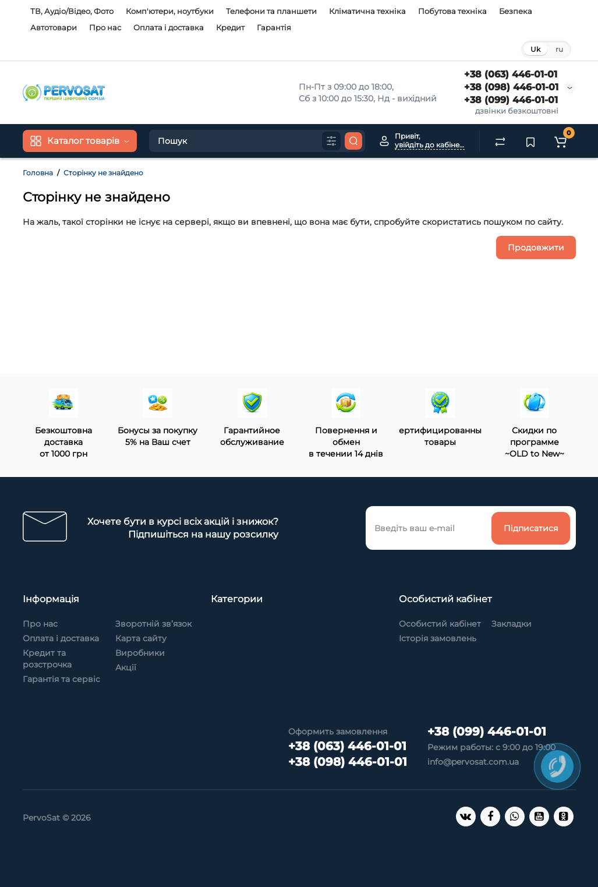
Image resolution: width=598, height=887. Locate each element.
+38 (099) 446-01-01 (511, 99)
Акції (125, 667)
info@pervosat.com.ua (473, 762)
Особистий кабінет (440, 624)
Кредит (230, 27)
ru (559, 49)
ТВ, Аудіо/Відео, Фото (72, 11)
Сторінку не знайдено (103, 172)
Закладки (511, 624)
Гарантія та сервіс (61, 679)
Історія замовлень (437, 638)
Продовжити (536, 247)
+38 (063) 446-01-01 (510, 74)
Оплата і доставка (168, 27)
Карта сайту (141, 638)
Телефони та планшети (271, 11)
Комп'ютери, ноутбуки (170, 11)
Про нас (105, 27)
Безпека (515, 11)
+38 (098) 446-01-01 (511, 87)
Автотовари (53, 27)
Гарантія (274, 27)
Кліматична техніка (367, 11)
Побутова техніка (452, 11)
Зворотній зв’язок (153, 624)
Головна (38, 172)
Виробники (140, 653)
